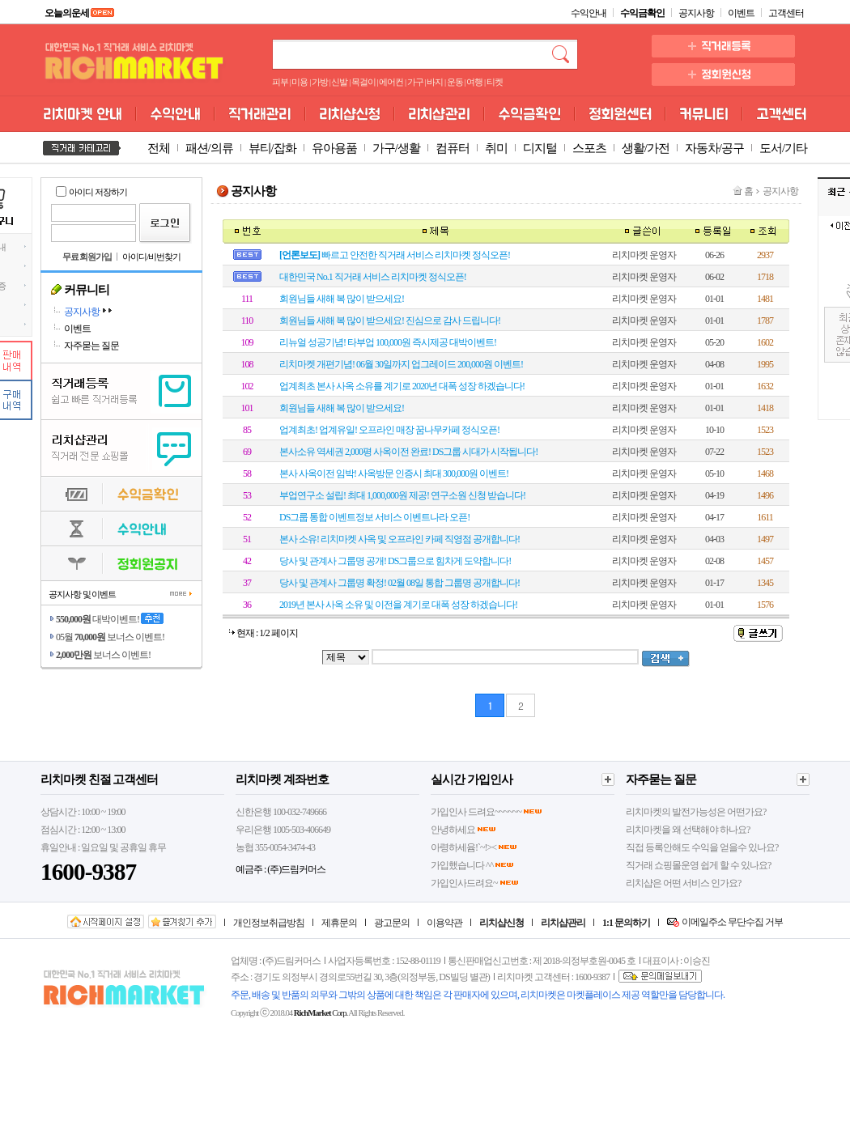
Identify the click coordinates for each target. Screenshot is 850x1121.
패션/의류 (209, 148)
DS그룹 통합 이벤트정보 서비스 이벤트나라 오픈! (374, 517)
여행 (474, 82)
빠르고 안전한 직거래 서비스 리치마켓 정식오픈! (394, 255)
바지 (435, 82)
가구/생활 (396, 148)
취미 (496, 148)
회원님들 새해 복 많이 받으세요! (341, 298)
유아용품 (334, 148)
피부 (280, 82)
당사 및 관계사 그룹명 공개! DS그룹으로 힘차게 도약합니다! (395, 561)
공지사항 (696, 13)
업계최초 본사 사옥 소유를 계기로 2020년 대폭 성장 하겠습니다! (402, 386)
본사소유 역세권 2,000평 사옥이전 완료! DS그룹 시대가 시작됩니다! (408, 451)
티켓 (495, 82)
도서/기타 (783, 148)
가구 (415, 82)
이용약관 (444, 922)
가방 (320, 82)
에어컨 (391, 82)
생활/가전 (645, 148)
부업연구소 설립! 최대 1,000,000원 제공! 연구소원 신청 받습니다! (402, 495)
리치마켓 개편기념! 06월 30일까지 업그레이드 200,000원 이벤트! (401, 364)
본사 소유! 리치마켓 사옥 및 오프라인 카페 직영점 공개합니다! (399, 539)
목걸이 (363, 82)
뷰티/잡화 (272, 148)
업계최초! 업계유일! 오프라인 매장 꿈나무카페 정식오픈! (389, 429)
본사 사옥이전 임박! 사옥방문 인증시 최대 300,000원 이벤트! (393, 473)
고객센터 (786, 13)
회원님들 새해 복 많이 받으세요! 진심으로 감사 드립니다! (389, 320)
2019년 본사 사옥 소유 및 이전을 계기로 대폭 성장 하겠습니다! (398, 604)
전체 (158, 148)
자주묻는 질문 (91, 345)
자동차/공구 (714, 148)
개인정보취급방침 (268, 922)
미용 (299, 82)
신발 (339, 82)
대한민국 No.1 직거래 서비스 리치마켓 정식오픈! (372, 276)
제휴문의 (339, 922)
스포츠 (589, 148)
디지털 (540, 148)
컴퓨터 (453, 148)
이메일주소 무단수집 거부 (732, 922)
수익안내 (588, 13)
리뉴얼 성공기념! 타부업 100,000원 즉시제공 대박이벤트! (387, 342)
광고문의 (392, 922)
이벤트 (741, 13)
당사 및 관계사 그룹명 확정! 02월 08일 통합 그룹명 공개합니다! (399, 582)
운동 (455, 82)
